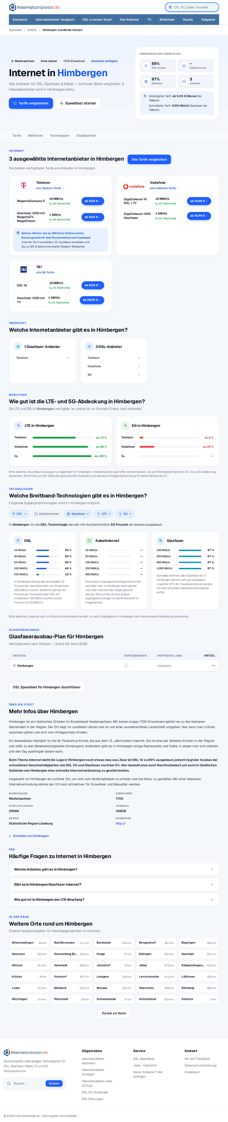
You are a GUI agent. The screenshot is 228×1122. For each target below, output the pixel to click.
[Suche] (28, 1083)
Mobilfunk (35, 136)
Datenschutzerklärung (201, 1065)
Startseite (15, 30)
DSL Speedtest (143, 1059)
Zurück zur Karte (114, 1013)
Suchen (54, 1083)
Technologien (59, 136)
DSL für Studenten (95, 1092)
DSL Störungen (92, 1099)
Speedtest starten (78, 103)
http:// (120, 823)
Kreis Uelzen (49, 61)
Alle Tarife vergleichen (149, 159)
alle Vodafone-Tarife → (164, 188)
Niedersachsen (25, 61)
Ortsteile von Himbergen (31, 836)
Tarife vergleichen (31, 103)
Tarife (16, 136)
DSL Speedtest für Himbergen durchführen (46, 687)
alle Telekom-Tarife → (50, 188)
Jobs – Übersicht (145, 1065)
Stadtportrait (86, 136)
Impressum (192, 1072)
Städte (32, 30)
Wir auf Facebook (197, 1059)
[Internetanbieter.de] (34, 7)
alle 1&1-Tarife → (46, 272)
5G (29, 409)
